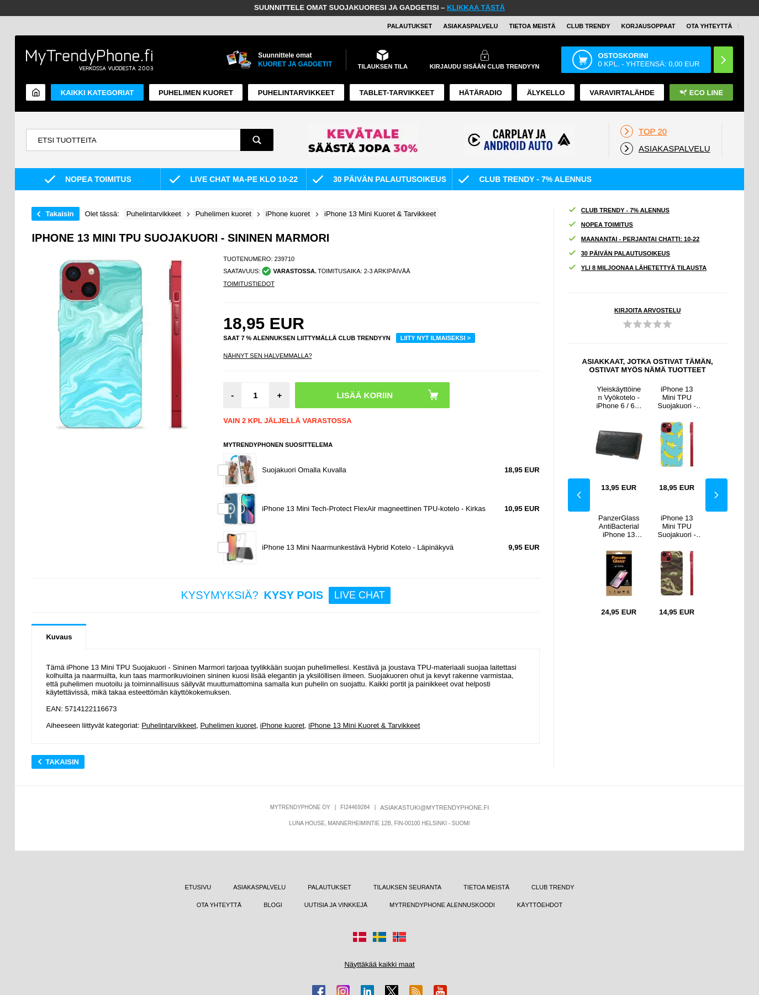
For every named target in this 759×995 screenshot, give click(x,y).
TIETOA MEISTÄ (532, 26)
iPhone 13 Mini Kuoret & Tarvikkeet (364, 725)
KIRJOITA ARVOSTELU (647, 310)
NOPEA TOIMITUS (600, 224)
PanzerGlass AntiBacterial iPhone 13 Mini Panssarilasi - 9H (618, 526)
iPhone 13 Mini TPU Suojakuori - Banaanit (677, 397)
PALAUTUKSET (409, 26)
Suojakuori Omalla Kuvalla (304, 470)
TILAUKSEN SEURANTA (407, 887)
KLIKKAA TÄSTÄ (476, 7)
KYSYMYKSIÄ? (286, 595)
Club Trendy (588, 26)
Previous (579, 495)
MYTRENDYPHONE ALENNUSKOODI (442, 905)
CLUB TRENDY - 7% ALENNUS (619, 210)
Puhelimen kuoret (196, 92)
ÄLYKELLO (546, 92)
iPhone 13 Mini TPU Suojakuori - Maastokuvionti (676, 526)
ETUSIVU (198, 887)
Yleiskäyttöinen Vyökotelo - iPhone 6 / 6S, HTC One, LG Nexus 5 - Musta (618, 397)
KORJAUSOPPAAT (648, 26)
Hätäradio (480, 92)
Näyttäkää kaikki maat (379, 964)
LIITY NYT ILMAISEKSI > (435, 338)
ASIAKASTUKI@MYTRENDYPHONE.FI (434, 807)
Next (716, 495)
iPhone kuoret (282, 725)
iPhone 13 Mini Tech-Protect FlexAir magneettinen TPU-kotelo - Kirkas (374, 508)
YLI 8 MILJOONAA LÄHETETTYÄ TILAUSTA (637, 268)
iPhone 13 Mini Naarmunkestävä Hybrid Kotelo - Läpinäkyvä (358, 547)
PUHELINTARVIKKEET (296, 92)
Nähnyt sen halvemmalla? (267, 355)
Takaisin (59, 214)
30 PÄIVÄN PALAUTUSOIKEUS (619, 253)
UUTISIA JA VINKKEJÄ (335, 905)
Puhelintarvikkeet (168, 725)
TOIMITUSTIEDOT (249, 283)
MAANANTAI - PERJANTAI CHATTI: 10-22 (634, 239)
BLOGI (272, 905)
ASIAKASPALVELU (470, 26)
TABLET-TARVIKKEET (396, 92)
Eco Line (701, 92)
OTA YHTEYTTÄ (709, 26)
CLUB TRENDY (552, 887)
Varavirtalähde (622, 92)
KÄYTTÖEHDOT (540, 905)
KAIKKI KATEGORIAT (97, 92)
